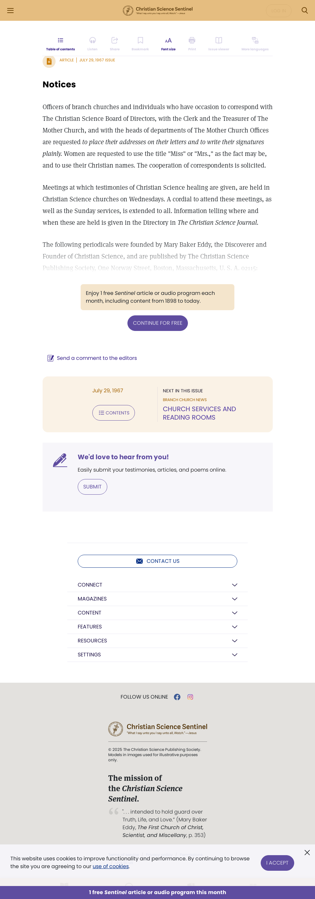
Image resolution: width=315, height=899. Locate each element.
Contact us (157, 561)
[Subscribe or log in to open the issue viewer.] (218, 44)
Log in (278, 10)
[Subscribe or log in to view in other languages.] (254, 44)
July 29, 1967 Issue (97, 60)
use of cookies (111, 866)
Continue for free (157, 323)
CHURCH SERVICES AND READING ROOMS (199, 413)
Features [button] (90, 626)
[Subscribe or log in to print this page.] (192, 44)
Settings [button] (89, 654)
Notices (59, 84)
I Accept (277, 862)
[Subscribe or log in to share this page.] (115, 44)
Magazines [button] (92, 598)
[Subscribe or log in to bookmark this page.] (140, 44)
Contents (113, 413)
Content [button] (89, 612)
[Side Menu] (10, 11)
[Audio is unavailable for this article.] (92, 44)
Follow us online (144, 697)
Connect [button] (90, 585)
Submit (92, 486)
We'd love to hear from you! (123, 457)
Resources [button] (92, 640)
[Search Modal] (304, 11)
